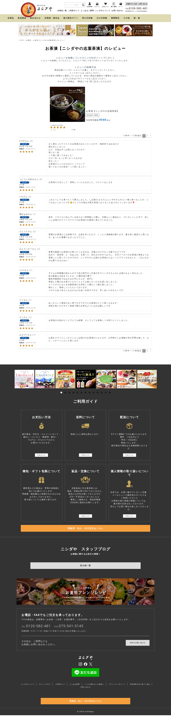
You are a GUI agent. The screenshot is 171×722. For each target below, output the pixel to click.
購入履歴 (114, 6)
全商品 (10, 18)
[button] (151, 135)
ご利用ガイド (73, 11)
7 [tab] (85, 390)
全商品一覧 (62, 11)
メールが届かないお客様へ (94, 687)
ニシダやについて (102, 11)
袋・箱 (137, 18)
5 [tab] (77, 390)
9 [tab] (93, 390)
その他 (126, 18)
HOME (21, 40)
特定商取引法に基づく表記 (140, 687)
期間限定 (115, 18)
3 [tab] (69, 390)
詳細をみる (41, 455)
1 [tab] (61, 390)
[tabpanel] (24, 379)
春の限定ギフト (70, 18)
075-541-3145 (71, 629)
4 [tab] (73, 390)
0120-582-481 (38, 629)
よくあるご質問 (87, 11)
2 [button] (147, 136)
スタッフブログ (44, 687)
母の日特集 (87, 18)
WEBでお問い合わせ (137, 646)
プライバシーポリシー (117, 687)
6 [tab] (81, 390)
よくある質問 (75, 687)
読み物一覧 (85, 569)
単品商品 (22, 18)
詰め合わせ (35, 18)
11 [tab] (101, 390)
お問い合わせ (117, 11)
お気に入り (105, 6)
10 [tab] (97, 390)
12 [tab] (106, 390)
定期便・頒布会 (52, 18)
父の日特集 (102, 18)
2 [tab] (65, 390)
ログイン (97, 6)
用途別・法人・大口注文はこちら (85, 530)
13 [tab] (110, 390)
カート (121, 6)
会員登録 (90, 6)
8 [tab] (89, 390)
